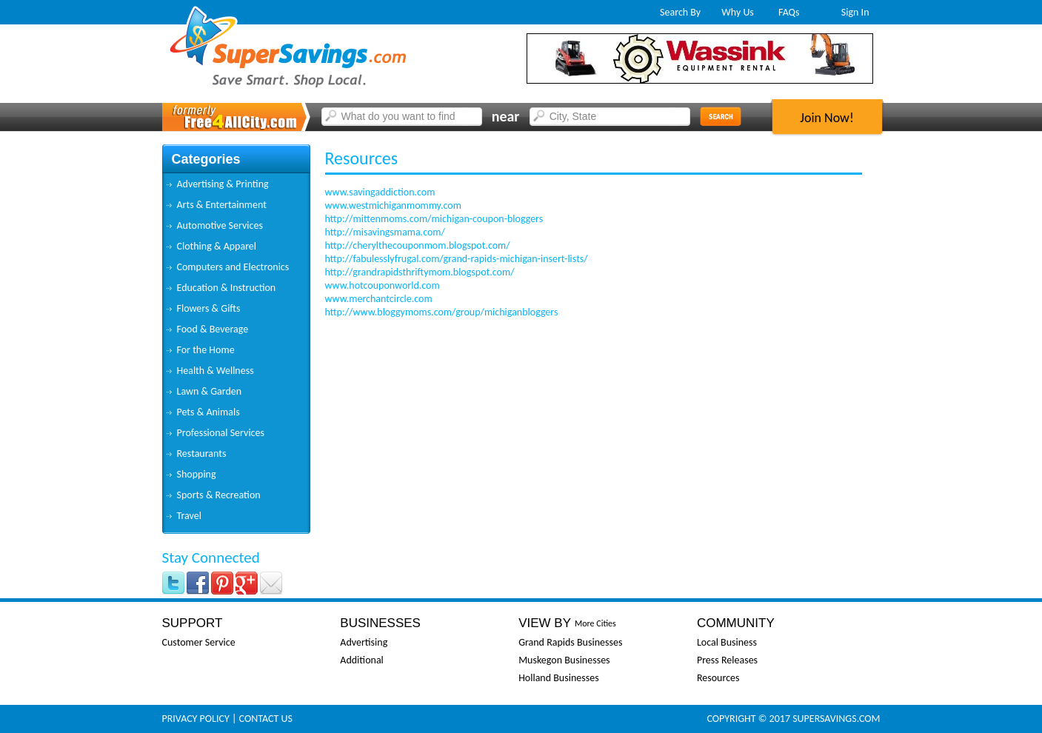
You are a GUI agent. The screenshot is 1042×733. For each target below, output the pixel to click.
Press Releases (727, 660)
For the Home (206, 350)
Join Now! (827, 118)
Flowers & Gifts (209, 308)
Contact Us (266, 718)
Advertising (363, 642)
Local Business (727, 642)
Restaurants (202, 453)
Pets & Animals (208, 412)
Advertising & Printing (223, 184)
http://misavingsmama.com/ (385, 232)
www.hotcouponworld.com (382, 285)
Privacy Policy (196, 718)
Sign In (855, 12)
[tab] (236, 184)
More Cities (595, 623)
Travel (189, 515)
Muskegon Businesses (563, 660)
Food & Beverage (213, 329)
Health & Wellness (215, 370)
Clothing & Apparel (217, 246)
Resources (718, 678)
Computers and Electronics (233, 267)
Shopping (196, 474)
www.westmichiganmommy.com (393, 205)
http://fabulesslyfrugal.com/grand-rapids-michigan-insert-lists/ (456, 258)
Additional (361, 660)
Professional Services (220, 432)
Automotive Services (220, 225)
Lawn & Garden (209, 391)
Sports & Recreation (219, 495)
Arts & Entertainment (222, 204)
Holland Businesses (558, 678)
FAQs (789, 12)
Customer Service (199, 642)
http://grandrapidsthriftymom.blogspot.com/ (420, 272)
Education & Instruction (226, 287)
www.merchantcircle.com (379, 298)
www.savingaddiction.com (380, 192)
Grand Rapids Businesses (570, 642)
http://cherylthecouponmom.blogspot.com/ (417, 245)
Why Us (737, 12)
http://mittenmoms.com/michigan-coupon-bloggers (434, 218)
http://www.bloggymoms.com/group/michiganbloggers (441, 312)
